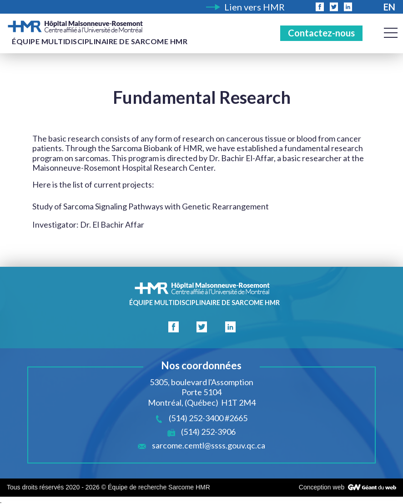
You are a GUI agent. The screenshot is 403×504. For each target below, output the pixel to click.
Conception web (321, 487)
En (389, 6)
